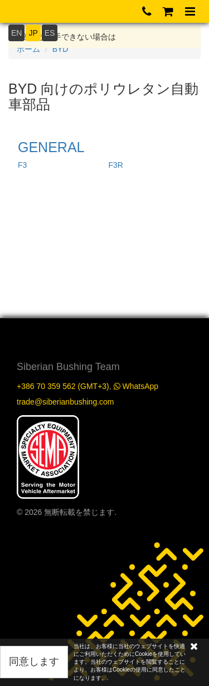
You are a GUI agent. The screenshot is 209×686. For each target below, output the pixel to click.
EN (16, 32)
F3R (116, 164)
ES (50, 32)
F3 (22, 164)
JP (32, 32)
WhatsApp (136, 386)
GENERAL (51, 147)
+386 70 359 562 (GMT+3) (63, 386)
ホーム (28, 49)
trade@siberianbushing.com (65, 401)
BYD (60, 49)
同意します (34, 661)
